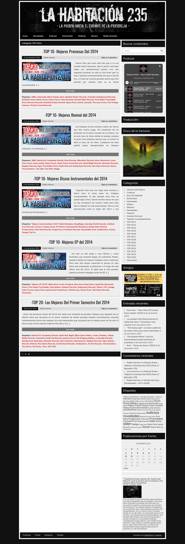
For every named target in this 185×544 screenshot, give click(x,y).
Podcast (53, 36)
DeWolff (25, 99)
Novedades (38, 36)
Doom (29, 163)
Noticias (82, 36)
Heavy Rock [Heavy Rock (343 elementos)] (129, 407)
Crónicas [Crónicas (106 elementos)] (142, 401)
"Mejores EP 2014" (39, 284)
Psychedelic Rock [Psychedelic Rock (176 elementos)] (130, 421)
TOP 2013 (131, 225)
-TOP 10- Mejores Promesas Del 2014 (70, 51)
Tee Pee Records (95, 344)
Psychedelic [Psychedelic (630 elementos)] (156, 418)
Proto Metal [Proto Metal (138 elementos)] (145, 419)
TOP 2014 (52, 346)
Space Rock (71, 102)
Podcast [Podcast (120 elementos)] (143, 416)
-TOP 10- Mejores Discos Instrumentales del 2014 (70, 178)
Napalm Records (29, 166)
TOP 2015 (131, 231)
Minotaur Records (110, 163)
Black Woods (53, 97)
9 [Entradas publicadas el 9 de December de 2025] (131, 456)
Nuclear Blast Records (84, 99)
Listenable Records (104, 338)
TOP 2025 (131, 257)
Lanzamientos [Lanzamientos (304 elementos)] (129, 409)
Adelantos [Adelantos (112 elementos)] (158, 397)
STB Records (73, 290)
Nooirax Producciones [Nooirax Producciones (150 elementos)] (137, 413)
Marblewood (27, 341)
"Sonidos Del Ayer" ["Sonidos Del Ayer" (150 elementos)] (147, 397)
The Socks (36, 346)
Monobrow (83, 227)
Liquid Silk (98, 284)
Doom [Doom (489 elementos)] (157, 400)
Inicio (25, 36)
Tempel (25, 232)
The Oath (40, 169)
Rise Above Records (100, 166)
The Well (49, 169)
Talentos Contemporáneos (139, 219)
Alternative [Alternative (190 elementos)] (127, 399)
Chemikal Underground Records (101, 97)
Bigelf (71, 335)
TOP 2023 (131, 251)
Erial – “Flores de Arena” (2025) (141, 345)
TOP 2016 (131, 233)
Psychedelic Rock (50, 166)
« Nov (125, 468)
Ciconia (38, 227)
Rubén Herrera (49, 57)
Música (94, 36)
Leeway (158, 535)
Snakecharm (102, 229)
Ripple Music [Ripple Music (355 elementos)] (155, 421)
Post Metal (100, 99)
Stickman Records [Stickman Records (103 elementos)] (136, 427)
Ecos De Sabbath (134, 195)
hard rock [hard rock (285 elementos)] (153, 403)
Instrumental (71, 227)
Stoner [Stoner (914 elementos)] (146, 426)
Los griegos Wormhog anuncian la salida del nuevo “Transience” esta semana (141, 322)
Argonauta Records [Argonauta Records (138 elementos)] (140, 399)
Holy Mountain (67, 99)
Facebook (27, 535)
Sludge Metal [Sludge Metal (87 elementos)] (143, 424)
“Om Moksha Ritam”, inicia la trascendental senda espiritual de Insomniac (139, 339)
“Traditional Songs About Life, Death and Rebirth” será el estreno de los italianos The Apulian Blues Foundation (143, 481)
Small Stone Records (65, 344)
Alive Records (70, 160)
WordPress (148, 535)
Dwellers (103, 335)
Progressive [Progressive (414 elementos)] (134, 418)
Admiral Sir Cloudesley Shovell (50, 160)
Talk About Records (100, 290)
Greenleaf (40, 338)
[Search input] (142, 50)
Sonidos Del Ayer (134, 216)
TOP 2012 (131, 222)
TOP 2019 (131, 239)
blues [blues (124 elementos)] (149, 399)
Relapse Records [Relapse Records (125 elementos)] (143, 421)
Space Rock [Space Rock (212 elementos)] (152, 424)
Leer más (70, 91)
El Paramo (60, 227)
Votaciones (132, 260)
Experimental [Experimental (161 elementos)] (144, 403)
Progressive (57, 229)
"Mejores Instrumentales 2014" (44, 224)
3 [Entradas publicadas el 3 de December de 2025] (137, 453)
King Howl (88, 284)
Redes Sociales (110, 36)
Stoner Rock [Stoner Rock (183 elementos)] (155, 427)
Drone (45, 99)
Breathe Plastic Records (75, 97)
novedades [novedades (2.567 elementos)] (131, 416)
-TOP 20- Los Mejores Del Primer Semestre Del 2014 (70, 302)
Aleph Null (63, 335)
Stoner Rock (85, 290)
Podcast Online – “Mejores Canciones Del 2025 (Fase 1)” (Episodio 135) (142, 365)
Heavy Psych (54, 99)
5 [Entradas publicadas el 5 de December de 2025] (149, 453)
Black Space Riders (83, 335)
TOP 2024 (131, 254)
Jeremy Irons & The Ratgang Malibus (79, 338)
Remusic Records (35, 102)
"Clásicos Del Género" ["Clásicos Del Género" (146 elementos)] (131, 397)
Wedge (57, 169)
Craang (45, 227)
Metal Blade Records (92, 163)
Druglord (69, 284)
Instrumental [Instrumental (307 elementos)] (141, 407)
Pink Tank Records (43, 229)
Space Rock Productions (56, 290)
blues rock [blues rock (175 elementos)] (134, 401)
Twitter (37, 535)
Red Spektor (55, 287)
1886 (33, 97)
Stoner (80, 102)
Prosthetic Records (71, 229)
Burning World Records (95, 224)
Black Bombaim (66, 224)
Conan (95, 335)
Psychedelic (44, 287)
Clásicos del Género (136, 189)
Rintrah (61, 102)
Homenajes (132, 201)
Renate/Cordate (50, 102)
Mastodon (38, 341)
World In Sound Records (41, 105)
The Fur (32, 232)
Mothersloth (94, 227)
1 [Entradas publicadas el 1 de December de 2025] (126, 453)
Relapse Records (69, 287)
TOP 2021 (131, 245)
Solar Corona (27, 290)
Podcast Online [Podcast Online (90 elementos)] (150, 416)
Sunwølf (88, 102)
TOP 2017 (131, 236)
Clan (24, 163)
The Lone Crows (99, 102)
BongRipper (79, 224)
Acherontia (41, 97)
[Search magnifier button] (161, 50)
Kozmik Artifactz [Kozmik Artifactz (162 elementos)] (154, 408)
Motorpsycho (80, 341)
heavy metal (38, 163)
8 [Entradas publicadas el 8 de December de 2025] (126, 456)
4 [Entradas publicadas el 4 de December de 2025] (143, 453)
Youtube (60, 535)
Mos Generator (66, 341)
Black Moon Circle (56, 284)
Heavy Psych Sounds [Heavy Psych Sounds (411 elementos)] (152, 405)
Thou (44, 346)
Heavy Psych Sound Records (69, 163)
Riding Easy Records (82, 166)
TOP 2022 (131, 248)
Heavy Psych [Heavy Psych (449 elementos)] (134, 405)
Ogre (39, 166)
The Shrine (26, 346)
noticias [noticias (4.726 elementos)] (152, 412)
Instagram (48, 535)
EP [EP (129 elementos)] (137, 403)
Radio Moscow (65, 166)
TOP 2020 (131, 242)
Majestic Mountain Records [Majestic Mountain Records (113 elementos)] (146, 410)
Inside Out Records (53, 338)
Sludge (111, 287)
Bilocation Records (85, 160)
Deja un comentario (109, 57)
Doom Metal (35, 99)
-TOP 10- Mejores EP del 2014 (70, 242)
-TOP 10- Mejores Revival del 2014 (70, 115)
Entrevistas (67, 36)
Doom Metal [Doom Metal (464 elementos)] (129, 403)
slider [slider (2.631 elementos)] (127, 424)
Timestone (26, 293)
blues (62, 97)
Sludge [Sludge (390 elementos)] (135, 424)
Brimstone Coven (107, 160)
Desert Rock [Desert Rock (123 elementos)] (149, 401)
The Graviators (28, 169)
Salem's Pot (102, 287)
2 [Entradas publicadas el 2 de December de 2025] (131, 453)
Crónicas (131, 192)
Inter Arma (78, 284)
